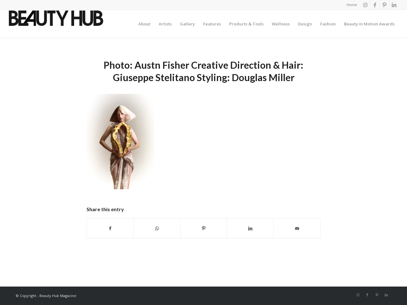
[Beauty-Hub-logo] (56, 24)
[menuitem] (350, 4)
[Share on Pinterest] (204, 228)
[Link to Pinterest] (384, 5)
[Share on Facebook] (110, 228)
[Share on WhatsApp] (157, 228)
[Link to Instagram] (365, 5)
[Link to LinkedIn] (394, 5)
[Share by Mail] (297, 228)
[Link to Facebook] (374, 5)
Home (352, 4)
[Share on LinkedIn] (250, 228)
